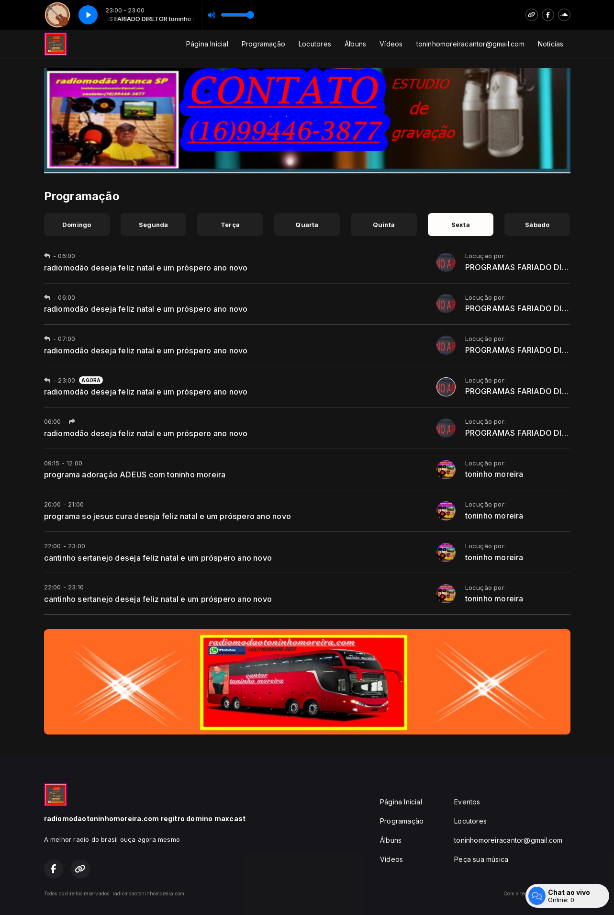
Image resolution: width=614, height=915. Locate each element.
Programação (263, 44)
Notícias (551, 44)
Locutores (315, 44)
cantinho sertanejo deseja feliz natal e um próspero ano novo (158, 558)
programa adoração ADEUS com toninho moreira (135, 474)
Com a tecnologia (536, 893)
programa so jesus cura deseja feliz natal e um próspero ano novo (167, 516)
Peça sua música (481, 859)
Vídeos (391, 44)
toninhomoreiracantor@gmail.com (470, 44)
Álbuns (355, 44)
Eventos (467, 802)
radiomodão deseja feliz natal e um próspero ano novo (146, 267)
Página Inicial (207, 44)
